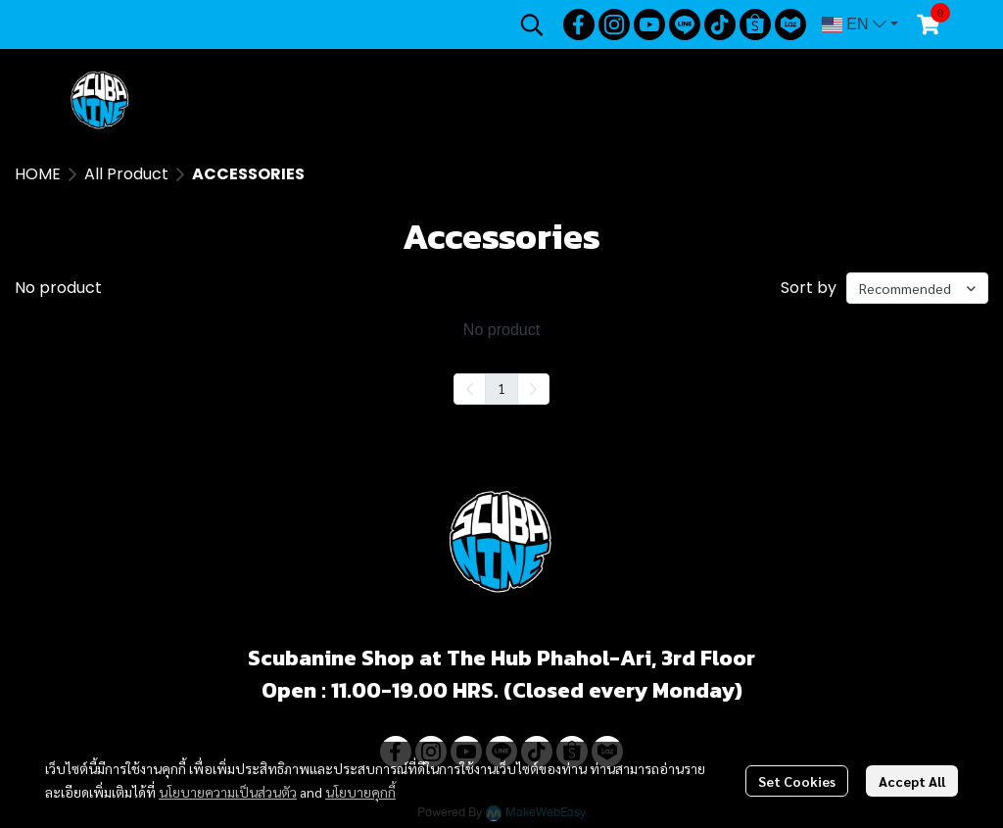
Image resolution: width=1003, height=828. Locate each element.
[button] (532, 24)
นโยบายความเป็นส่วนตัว (228, 792)
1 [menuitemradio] (501, 388)
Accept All (912, 781)
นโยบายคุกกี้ (360, 792)
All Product (126, 174)
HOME (38, 174)
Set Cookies (797, 781)
